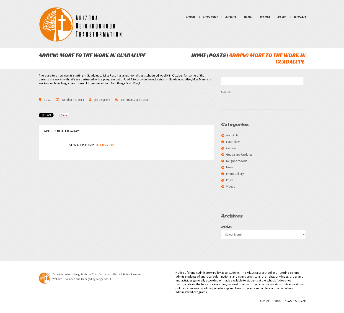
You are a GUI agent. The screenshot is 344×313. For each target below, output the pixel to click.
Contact (210, 17)
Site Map (300, 301)
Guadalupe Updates (239, 154)
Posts (217, 55)
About (231, 17)
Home (191, 17)
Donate (300, 17)
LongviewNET (103, 279)
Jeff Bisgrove (102, 99)
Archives (226, 226)
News (282, 17)
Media (265, 17)
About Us (232, 135)
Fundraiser (233, 141)
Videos (230, 186)
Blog (248, 17)
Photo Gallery (235, 173)
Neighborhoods (236, 161)
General (231, 148)
